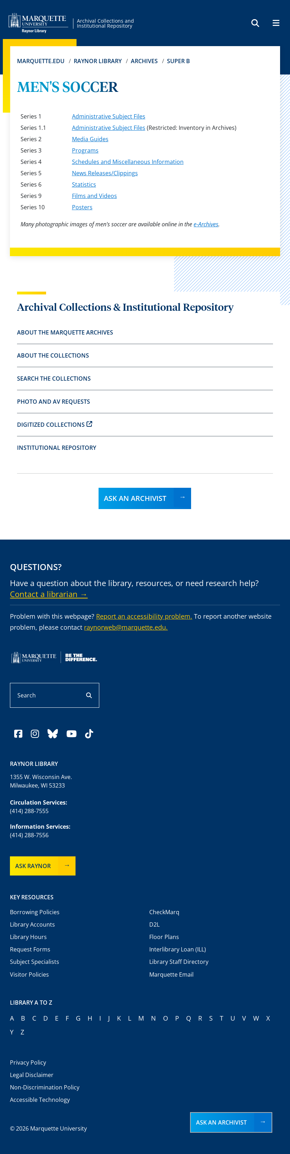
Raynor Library (98, 61)
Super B (178, 61)
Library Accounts (32, 924)
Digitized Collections (54, 425)
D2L (154, 924)
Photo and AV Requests (53, 401)
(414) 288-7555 (29, 811)
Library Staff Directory (178, 962)
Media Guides (90, 139)
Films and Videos (94, 196)
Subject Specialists (34, 962)
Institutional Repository (56, 448)
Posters (82, 207)
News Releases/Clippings (105, 173)
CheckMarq (164, 912)
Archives (144, 61)
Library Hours (28, 937)
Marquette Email (171, 974)
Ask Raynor (33, 866)
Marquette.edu (41, 61)
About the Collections (53, 355)
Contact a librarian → (49, 594)
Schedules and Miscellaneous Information (128, 162)
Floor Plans (164, 937)
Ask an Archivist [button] (221, 1122)
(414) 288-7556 (29, 835)
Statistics (84, 184)
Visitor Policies (29, 974)
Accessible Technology (40, 1100)
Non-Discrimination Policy (44, 1087)
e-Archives (206, 224)
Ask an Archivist (135, 498)
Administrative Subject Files (108, 116)
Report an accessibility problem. (144, 616)
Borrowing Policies (35, 912)
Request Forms (30, 949)
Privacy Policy (28, 1062)
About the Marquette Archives (65, 332)
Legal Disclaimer (32, 1075)
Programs (85, 150)
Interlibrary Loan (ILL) (177, 949)
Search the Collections (54, 378)
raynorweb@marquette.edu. (126, 627)
